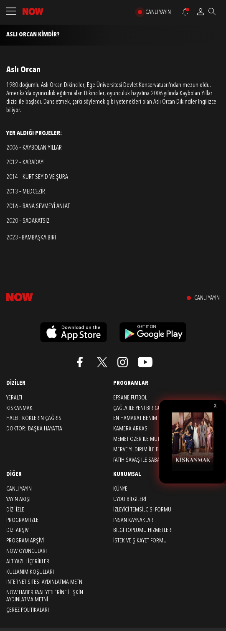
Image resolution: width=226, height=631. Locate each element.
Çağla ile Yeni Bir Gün (139, 408)
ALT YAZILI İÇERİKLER (27, 562)
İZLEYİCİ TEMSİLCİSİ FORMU (142, 510)
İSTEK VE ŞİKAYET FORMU (140, 541)
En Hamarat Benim (135, 418)
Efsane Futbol (130, 398)
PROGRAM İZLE (22, 520)
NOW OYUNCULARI (26, 551)
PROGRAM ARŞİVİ (25, 541)
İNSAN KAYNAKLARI (134, 520)
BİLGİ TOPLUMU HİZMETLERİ (143, 530)
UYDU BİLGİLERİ (129, 499)
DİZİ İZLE (15, 510)
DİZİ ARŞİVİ (18, 530)
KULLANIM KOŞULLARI (30, 572)
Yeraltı (14, 398)
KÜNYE (120, 489)
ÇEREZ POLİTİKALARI (27, 610)
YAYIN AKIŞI (18, 499)
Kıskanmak (19, 408)
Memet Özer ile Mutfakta (142, 439)
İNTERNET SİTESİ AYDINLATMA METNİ (45, 582)
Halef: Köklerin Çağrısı (34, 418)
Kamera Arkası (131, 429)
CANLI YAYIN (158, 12)
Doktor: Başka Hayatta (34, 429)
